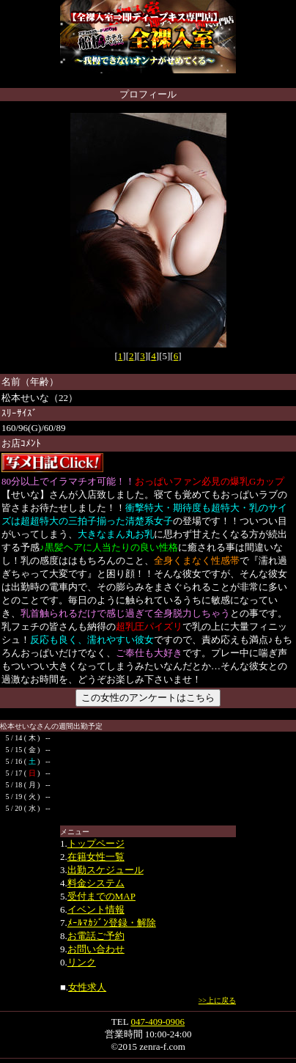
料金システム (96, 883)
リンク (81, 962)
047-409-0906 (157, 1021)
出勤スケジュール (105, 869)
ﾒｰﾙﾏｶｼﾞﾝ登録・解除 (111, 922)
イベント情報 (96, 909)
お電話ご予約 (96, 935)
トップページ (96, 843)
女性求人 (87, 987)
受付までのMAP (101, 896)
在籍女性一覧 (96, 856)
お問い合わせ (96, 949)
